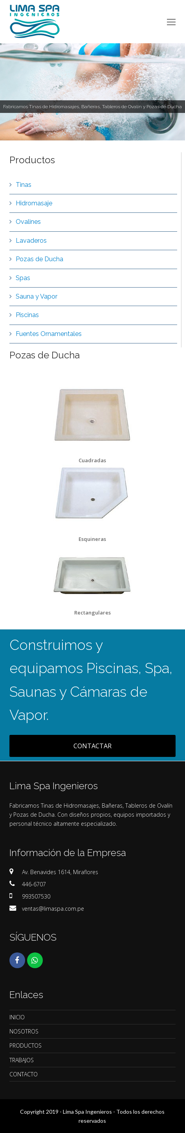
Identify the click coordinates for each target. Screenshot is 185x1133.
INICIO (17, 1017)
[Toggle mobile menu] (171, 22)
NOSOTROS (23, 1031)
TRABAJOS (21, 1060)
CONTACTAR (92, 746)
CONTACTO (23, 1074)
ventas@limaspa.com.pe (53, 908)
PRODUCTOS (25, 1045)
